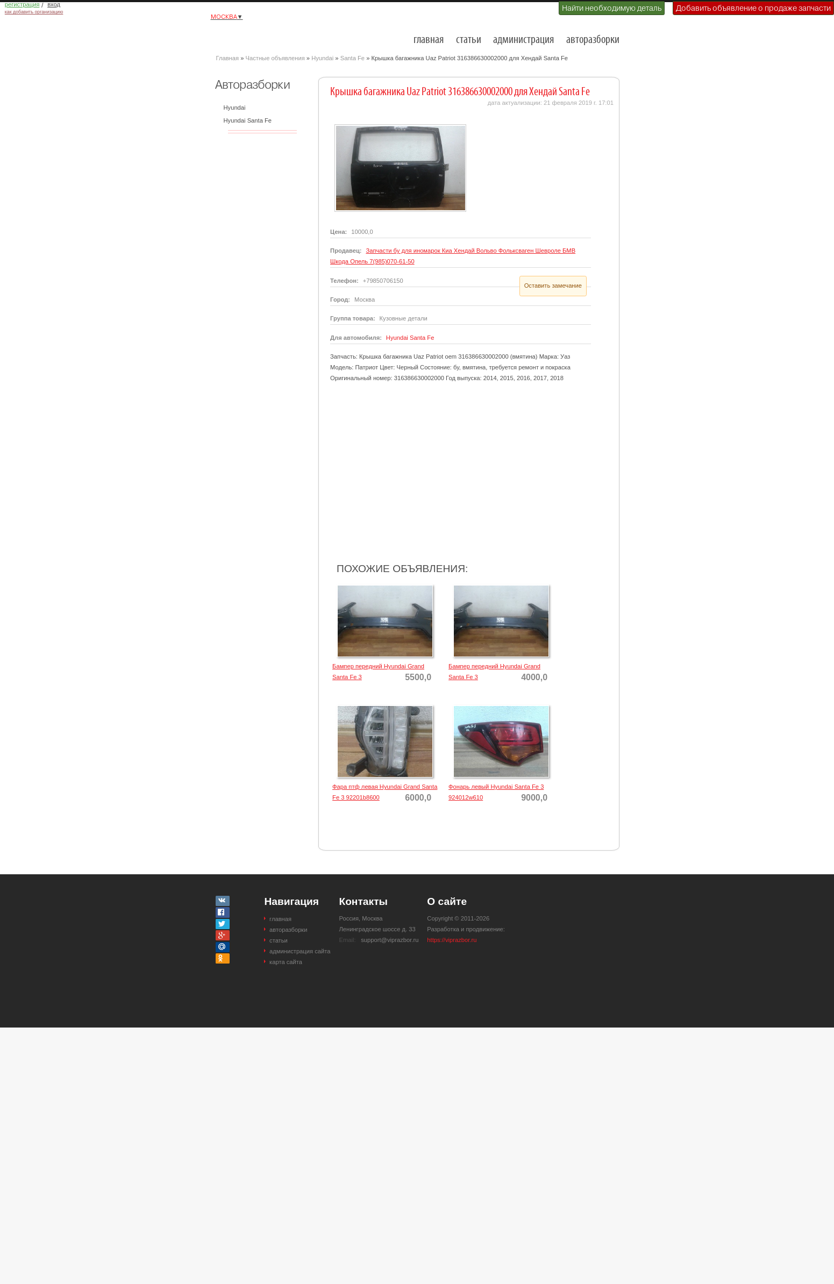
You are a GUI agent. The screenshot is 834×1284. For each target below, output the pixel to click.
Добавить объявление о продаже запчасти (753, 8)
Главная (227, 58)
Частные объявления (275, 58)
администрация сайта (299, 951)
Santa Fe (352, 58)
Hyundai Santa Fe (248, 120)
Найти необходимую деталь (611, 8)
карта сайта (285, 962)
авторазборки (592, 40)
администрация (523, 40)
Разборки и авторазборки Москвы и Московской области (270, 35)
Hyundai (322, 58)
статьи (468, 40)
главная (429, 40)
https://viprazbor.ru (451, 940)
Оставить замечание (553, 285)
